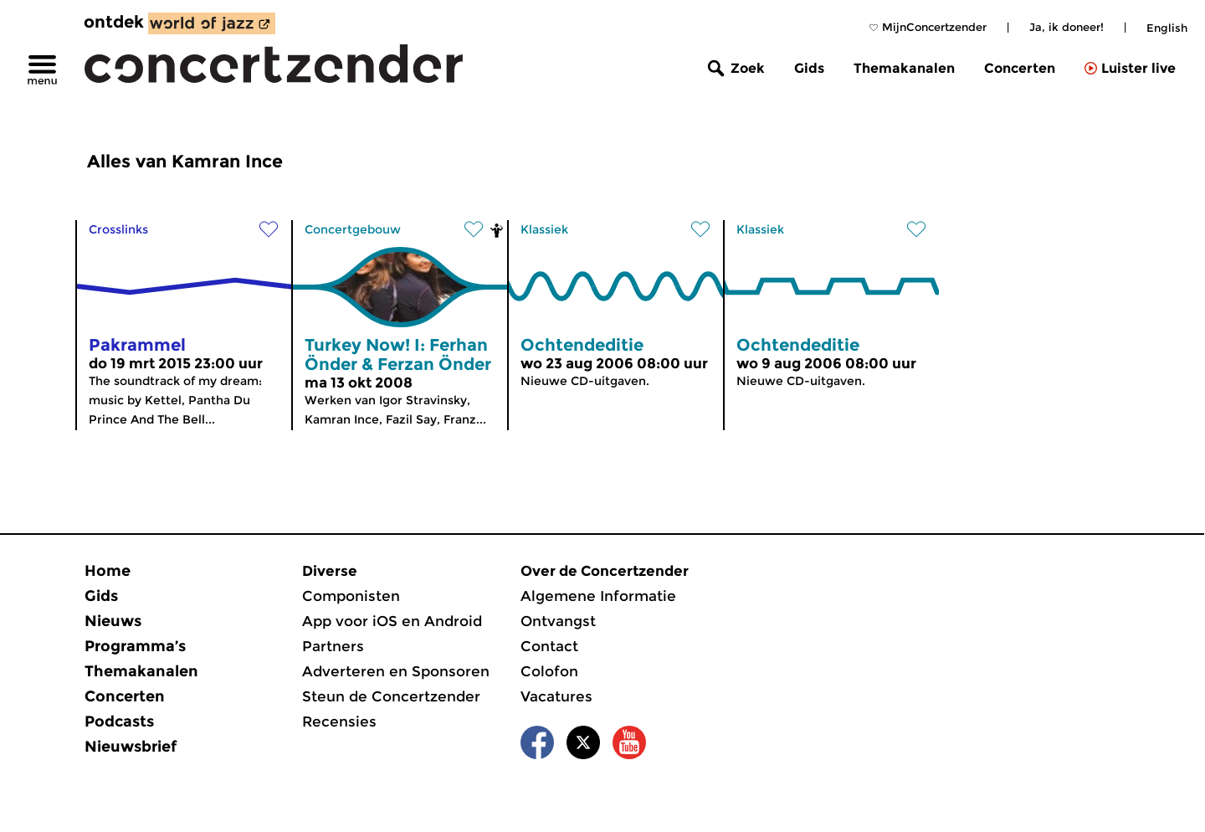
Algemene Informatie (598, 596)
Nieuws (113, 621)
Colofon (549, 671)
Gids (809, 68)
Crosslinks (118, 229)
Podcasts (119, 721)
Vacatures (556, 696)
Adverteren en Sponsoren (396, 671)
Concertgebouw (353, 229)
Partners (333, 646)
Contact (549, 646)
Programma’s (135, 646)
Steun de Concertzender (391, 696)
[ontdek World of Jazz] (211, 23)
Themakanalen (904, 68)
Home (108, 571)
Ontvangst (558, 621)
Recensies (339, 721)
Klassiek (544, 229)
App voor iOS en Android (392, 621)
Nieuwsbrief (131, 746)
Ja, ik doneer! (1066, 26)
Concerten (1019, 68)
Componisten (351, 596)
